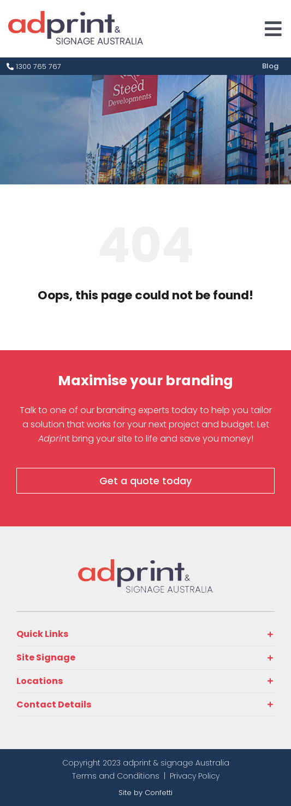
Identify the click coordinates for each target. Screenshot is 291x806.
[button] (145, 634)
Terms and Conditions (115, 775)
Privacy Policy (194, 775)
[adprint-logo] (76, 15)
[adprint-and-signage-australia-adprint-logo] (145, 564)
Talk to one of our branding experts (94, 410)
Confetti (159, 792)
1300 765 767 (34, 66)
